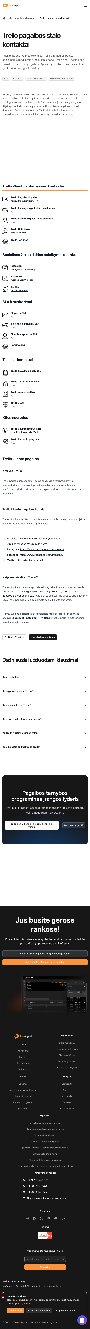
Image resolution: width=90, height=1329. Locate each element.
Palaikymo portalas (67, 1042)
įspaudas (22, 1108)
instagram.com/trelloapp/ (23, 267)
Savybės (22, 1057)
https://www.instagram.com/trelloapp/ (42, 547)
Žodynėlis (67, 1090)
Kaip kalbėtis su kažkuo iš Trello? (45, 745)
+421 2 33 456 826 (38, 1179)
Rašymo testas (67, 1108)
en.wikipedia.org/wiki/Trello (25, 429)
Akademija (67, 1096)
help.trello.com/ (18, 230)
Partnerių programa (22, 1102)
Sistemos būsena (67, 1055)
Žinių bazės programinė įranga (45, 1123)
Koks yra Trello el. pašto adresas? (45, 717)
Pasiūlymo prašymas (67, 1067)
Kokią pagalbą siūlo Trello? (45, 689)
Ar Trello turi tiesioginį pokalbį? (45, 731)
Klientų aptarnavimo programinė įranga (45, 1129)
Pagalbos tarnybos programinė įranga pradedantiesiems (45, 1166)
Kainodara (23, 1050)
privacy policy (22, 1303)
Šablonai (67, 1102)
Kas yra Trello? (45, 675)
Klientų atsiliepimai (23, 1096)
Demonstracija (73, 823)
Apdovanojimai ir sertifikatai (22, 1090)
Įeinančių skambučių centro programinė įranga (45, 1147)
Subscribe (45, 1267)
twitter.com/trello (19, 288)
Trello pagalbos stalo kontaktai (55, 18)
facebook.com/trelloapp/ (23, 277)
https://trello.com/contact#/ (24, 198)
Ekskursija (23, 1069)
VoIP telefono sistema (45, 1135)
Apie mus (22, 1083)
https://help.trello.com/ (33, 541)
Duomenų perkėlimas (67, 1049)
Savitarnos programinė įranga (45, 1141)
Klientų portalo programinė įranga (45, 1160)
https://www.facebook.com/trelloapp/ (41, 552)
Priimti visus (15, 1310)
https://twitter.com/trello (30, 557)
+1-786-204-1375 (37, 1192)
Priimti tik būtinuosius (38, 1310)
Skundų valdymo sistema (45, 1153)
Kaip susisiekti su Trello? (45, 703)
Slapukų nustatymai (66, 1310)
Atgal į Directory (14, 634)
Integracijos (23, 1063)
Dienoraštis (67, 1083)
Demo (23, 1044)
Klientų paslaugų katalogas (22, 18)
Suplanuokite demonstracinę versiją (45, 962)
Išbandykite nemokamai (43, 635)
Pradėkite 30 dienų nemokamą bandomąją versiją (32, 823)
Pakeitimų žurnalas (67, 1061)
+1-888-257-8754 (37, 1185)
